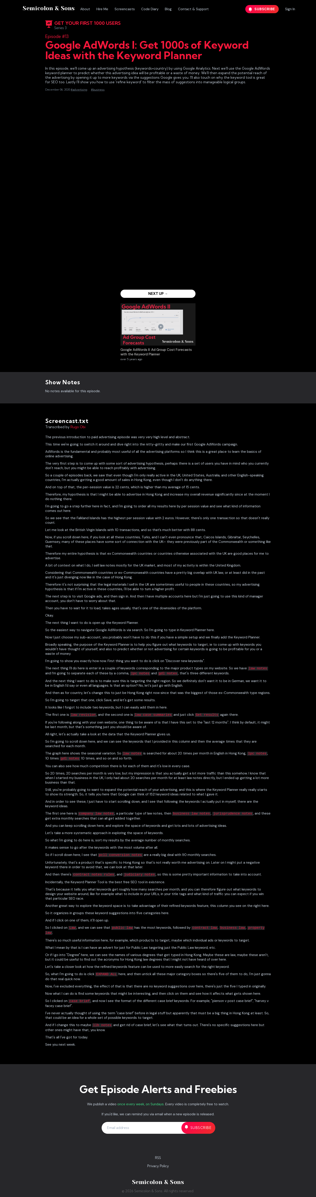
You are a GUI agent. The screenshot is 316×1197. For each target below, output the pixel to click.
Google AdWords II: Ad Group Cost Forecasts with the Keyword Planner (156, 352)
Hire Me (102, 9)
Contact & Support (193, 9)
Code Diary (149, 9)
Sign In (290, 9)
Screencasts (125, 9)
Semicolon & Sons (49, 8)
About (85, 9)
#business (98, 89)
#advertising (79, 89)
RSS (158, 1158)
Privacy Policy (158, 1166)
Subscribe (262, 9)
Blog (168, 9)
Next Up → (158, 293)
